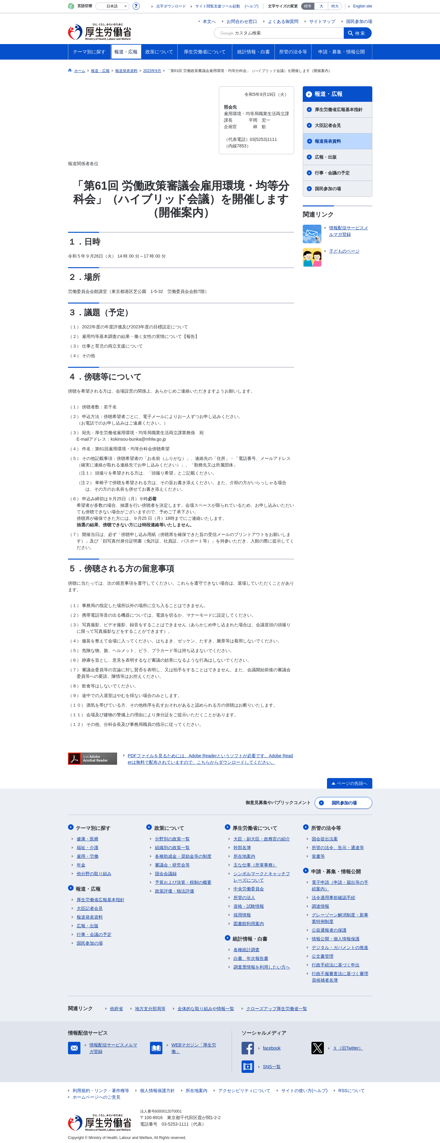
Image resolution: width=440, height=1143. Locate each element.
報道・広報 (328, 94)
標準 (307, 6)
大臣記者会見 (328, 125)
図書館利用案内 (249, 922)
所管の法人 (244, 895)
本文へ (209, 21)
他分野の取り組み (94, 872)
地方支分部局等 (150, 1005)
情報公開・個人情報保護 (336, 936)
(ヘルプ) (251, 6)
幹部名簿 (242, 846)
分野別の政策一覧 (172, 837)
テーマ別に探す (94, 827)
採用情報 (242, 913)
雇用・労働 (87, 854)
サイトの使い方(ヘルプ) (304, 1087)
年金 (81, 863)
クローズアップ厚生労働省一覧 (276, 1005)
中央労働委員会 (249, 887)
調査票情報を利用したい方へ (262, 964)
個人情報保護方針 (157, 1087)
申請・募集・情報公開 (336, 869)
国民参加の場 (359, 21)
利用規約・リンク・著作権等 (101, 1087)
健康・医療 (87, 837)
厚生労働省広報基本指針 (339, 109)
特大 (335, 6)
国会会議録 (166, 872)
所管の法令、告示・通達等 (338, 846)
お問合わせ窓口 (242, 21)
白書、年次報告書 (251, 955)
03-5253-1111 (175, 1121)
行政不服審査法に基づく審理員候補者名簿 (340, 974)
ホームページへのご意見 (96, 1094)
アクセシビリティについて (244, 1087)
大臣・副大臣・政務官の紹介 (262, 837)
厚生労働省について (256, 827)
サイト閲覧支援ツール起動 (217, 6)
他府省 (116, 1005)
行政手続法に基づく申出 (336, 962)
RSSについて (351, 1087)
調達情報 (320, 903)
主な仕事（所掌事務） (255, 863)
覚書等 (318, 854)
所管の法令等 (327, 827)
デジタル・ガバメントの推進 (340, 944)
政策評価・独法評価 (174, 889)
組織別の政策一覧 (172, 846)
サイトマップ (322, 21)
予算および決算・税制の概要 (183, 880)
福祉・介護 (87, 846)
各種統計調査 (247, 946)
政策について (170, 827)
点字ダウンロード (171, 6)
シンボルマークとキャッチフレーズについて (262, 875)
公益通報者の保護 (329, 927)
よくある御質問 (283, 21)
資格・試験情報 (249, 904)
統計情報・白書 (251, 936)
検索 (361, 32)
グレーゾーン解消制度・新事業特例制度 (340, 915)
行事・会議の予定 (332, 172)
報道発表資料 (328, 141)
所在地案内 (244, 854)
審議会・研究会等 (172, 863)
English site (362, 6)
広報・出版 (326, 157)
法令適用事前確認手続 (333, 894)
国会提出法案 (325, 837)
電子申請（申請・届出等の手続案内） (340, 883)
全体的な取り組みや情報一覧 (206, 1005)
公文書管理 (322, 953)
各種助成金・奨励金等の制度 (183, 854)
